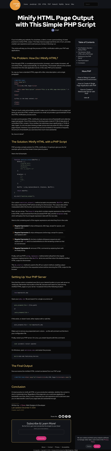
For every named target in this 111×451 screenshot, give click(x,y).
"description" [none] (30, 89)
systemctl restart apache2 (25, 342)
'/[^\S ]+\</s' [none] (25, 165)
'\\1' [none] (22, 180)
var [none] (16, 292)
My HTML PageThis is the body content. (42, 376)
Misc (72, 4)
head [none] (16, 84)
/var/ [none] (31, 324)
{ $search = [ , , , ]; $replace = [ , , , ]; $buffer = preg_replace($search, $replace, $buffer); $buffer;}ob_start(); (34, 178)
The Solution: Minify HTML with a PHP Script (85, 53)
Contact (50, 445)
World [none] (16, 355)
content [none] (38, 89)
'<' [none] (21, 178)
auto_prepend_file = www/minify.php (28, 324)
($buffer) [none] (35, 160)
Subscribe (41, 437)
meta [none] (19, 89)
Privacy (57, 445)
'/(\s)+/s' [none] (23, 167)
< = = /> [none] (43, 89)
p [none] (15, 99)
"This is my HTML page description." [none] (54, 89)
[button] (60, 415)
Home (26, 4)
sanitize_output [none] (26, 160)
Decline (93, 446)
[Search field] (91, 4)
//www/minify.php (21, 292)
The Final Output (83, 60)
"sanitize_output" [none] (27, 196)
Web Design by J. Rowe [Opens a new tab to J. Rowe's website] (71, 448)
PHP (49, 4)
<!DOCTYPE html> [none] (19, 80)
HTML (44, 4)
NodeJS (54, 4)
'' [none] (20, 182)
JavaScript (33, 4)
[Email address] (41, 430)
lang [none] (20, 82)
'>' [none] (21, 176)
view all (86, 97)
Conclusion (81, 63)
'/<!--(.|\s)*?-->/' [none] (27, 169)
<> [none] (16, 84)
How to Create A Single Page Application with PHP (86, 84)
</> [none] (34, 86)
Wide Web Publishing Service (26, 355)
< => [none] (20, 82)
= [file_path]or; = (25, 307)
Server (67, 4)
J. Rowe (22, 404)
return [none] (19, 191)
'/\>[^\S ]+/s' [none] (25, 163)
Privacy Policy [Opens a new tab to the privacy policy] (104, 441)
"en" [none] (23, 82)
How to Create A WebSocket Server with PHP (86, 91)
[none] (26, 160)
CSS (39, 4)
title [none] (20, 86)
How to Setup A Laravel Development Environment (86, 78)
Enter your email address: (41, 427)
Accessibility (65, 445)
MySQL (61, 4)
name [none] (23, 89)
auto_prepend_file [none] (20, 304)
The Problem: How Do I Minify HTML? (85, 49)
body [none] (16, 95)
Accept (102, 446)
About (43, 445)
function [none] (17, 160)
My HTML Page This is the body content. (41, 92)
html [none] (16, 82)
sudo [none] (15, 342)
